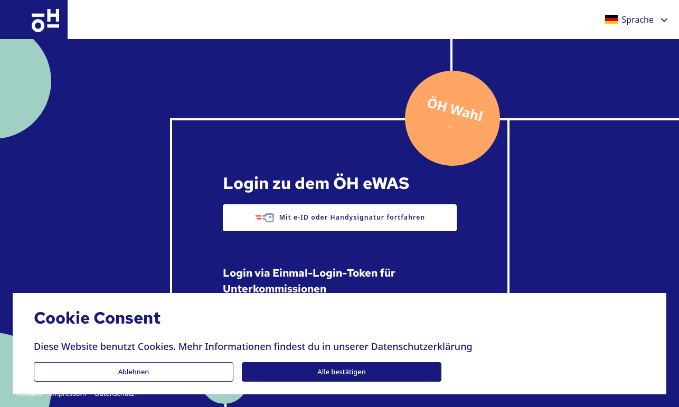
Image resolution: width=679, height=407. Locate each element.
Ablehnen (133, 371)
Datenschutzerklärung (421, 346)
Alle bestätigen (341, 371)
